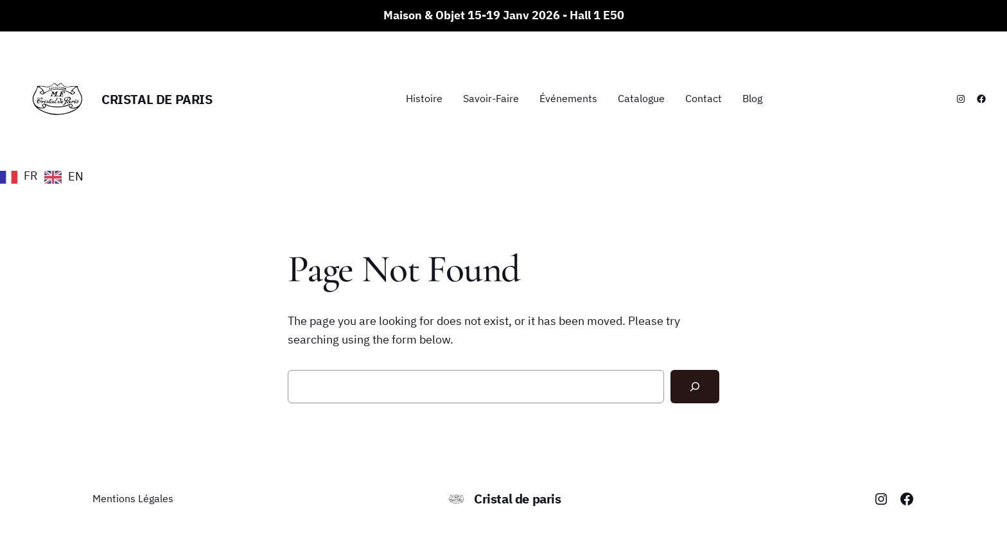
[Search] (694, 386)
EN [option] (75, 176)
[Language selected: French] (45, 176)
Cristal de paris (157, 99)
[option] (64, 177)
